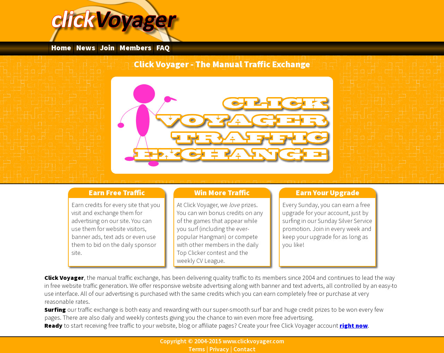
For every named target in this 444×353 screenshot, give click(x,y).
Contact (244, 349)
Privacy (219, 349)
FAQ (163, 47)
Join (107, 47)
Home (61, 47)
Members (135, 47)
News (85, 47)
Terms (196, 349)
